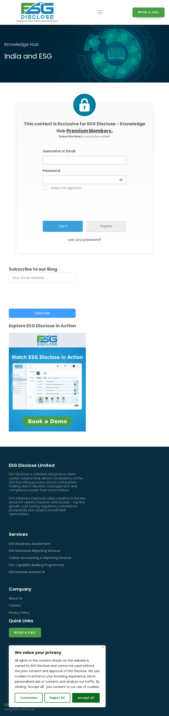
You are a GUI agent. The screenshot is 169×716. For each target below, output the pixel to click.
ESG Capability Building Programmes (36, 565)
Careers (15, 605)
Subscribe (42, 313)
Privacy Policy (19, 612)
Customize (28, 698)
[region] (57, 676)
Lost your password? (84, 239)
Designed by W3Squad (19, 709)
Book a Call (25, 632)
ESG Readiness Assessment (29, 543)
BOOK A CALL (148, 12)
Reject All (57, 698)
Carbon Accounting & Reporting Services (40, 558)
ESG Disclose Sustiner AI (27, 572)
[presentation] (78, 203)
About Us (15, 598)
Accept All (86, 698)
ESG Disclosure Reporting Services (34, 551)
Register (106, 226)
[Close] (103, 647)
